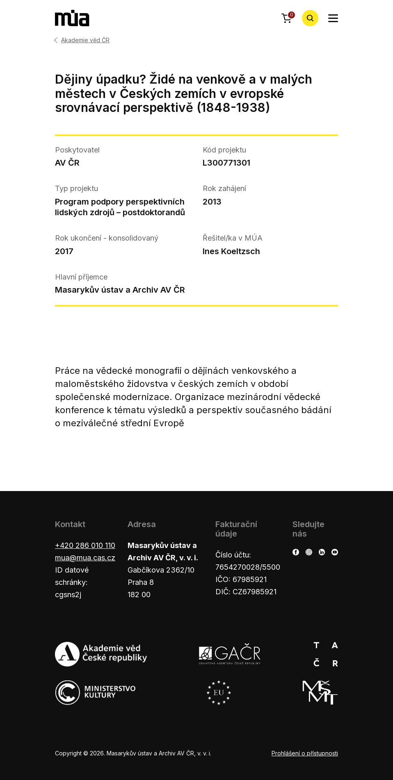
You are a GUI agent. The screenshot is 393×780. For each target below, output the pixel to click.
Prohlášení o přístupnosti (305, 753)
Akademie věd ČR (85, 40)
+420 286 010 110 (85, 545)
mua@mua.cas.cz (85, 557)
